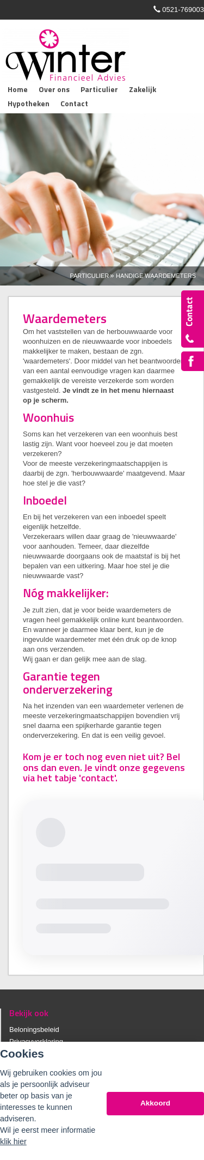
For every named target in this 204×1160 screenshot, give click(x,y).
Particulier (89, 275)
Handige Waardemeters (156, 275)
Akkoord (155, 1103)
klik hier (13, 1141)
